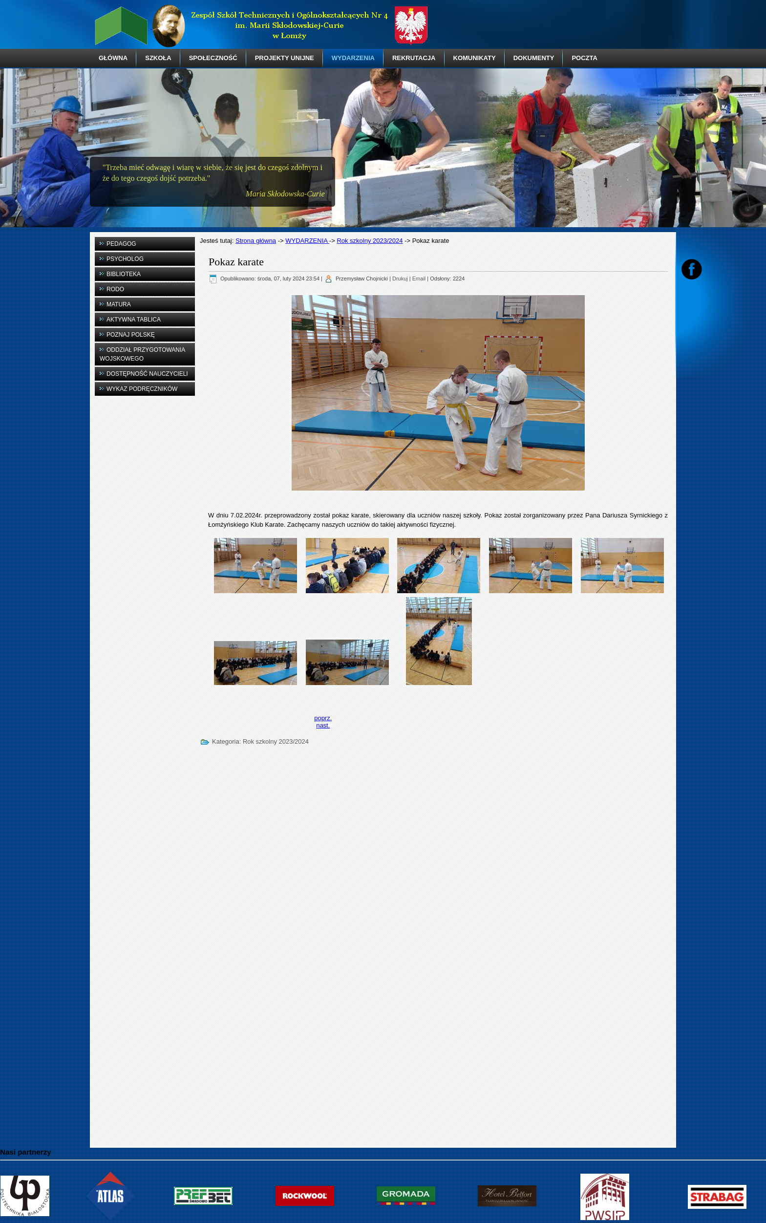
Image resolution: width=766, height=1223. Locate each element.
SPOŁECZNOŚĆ (213, 58)
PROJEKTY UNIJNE (284, 58)
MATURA (118, 304)
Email (419, 278)
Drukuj (400, 278)
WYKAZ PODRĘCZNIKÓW (141, 389)
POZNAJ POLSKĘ (130, 334)
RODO (115, 289)
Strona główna (255, 240)
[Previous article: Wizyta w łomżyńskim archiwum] (323, 718)
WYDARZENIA (353, 58)
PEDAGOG (121, 243)
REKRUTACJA (414, 58)
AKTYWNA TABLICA (133, 319)
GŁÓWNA (113, 58)
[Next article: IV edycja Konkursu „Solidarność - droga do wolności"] (323, 725)
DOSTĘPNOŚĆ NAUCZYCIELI (147, 373)
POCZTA (584, 58)
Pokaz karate (236, 262)
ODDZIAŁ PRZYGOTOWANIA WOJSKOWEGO (142, 354)
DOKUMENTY (533, 58)
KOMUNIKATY (474, 58)
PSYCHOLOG (125, 259)
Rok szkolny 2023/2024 (370, 240)
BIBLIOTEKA (123, 274)
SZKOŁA (158, 58)
